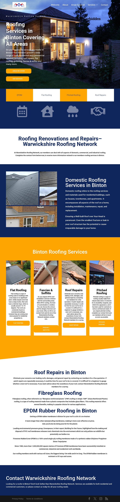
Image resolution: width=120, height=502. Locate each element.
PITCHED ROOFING (102, 323)
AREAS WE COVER (19, 71)
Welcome (55, 5)
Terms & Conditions (34, 499)
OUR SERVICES (17, 79)
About (65, 5)
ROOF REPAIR (73, 325)
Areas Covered (78, 5)
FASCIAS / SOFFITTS (46, 329)
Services (91, 5)
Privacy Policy (17, 499)
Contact (104, 5)
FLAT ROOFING (18, 323)
